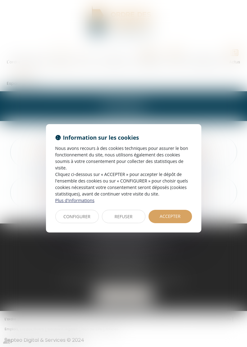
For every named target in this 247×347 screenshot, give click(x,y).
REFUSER (124, 216)
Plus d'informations (74, 200)
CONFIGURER (76, 216)
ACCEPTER (170, 216)
